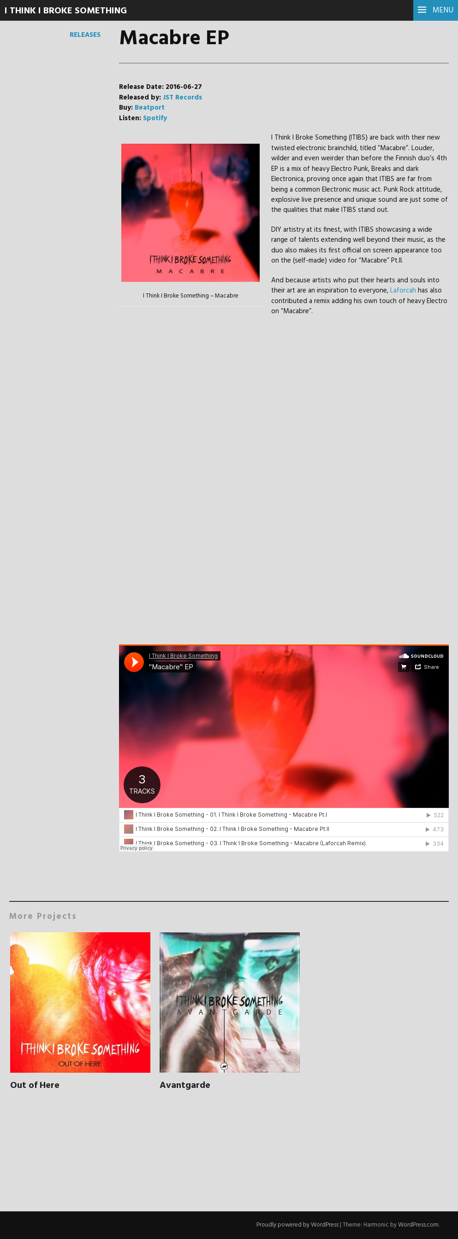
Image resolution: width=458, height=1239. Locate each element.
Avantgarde (185, 1085)
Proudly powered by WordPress (297, 1225)
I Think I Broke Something (66, 11)
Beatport (150, 107)
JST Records (182, 97)
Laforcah (403, 290)
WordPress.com (418, 1225)
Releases (85, 35)
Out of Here (34, 1085)
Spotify (155, 118)
